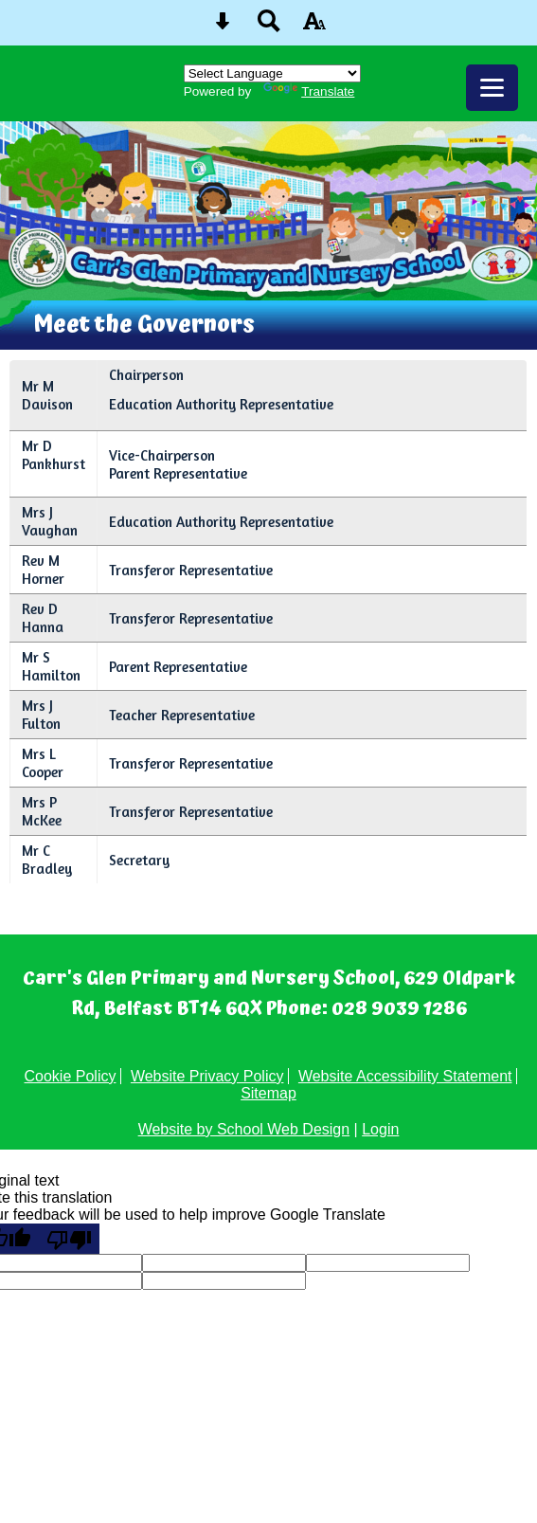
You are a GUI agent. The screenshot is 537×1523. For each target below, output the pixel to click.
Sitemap (268, 1093)
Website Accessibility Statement (405, 1076)
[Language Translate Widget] (272, 73)
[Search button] (269, 27)
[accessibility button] (314, 27)
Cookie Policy (70, 1076)
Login (380, 1129)
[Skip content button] (222, 27)
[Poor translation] (69, 1239)
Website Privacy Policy (207, 1076)
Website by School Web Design (244, 1129)
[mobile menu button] (492, 87)
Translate (308, 91)
